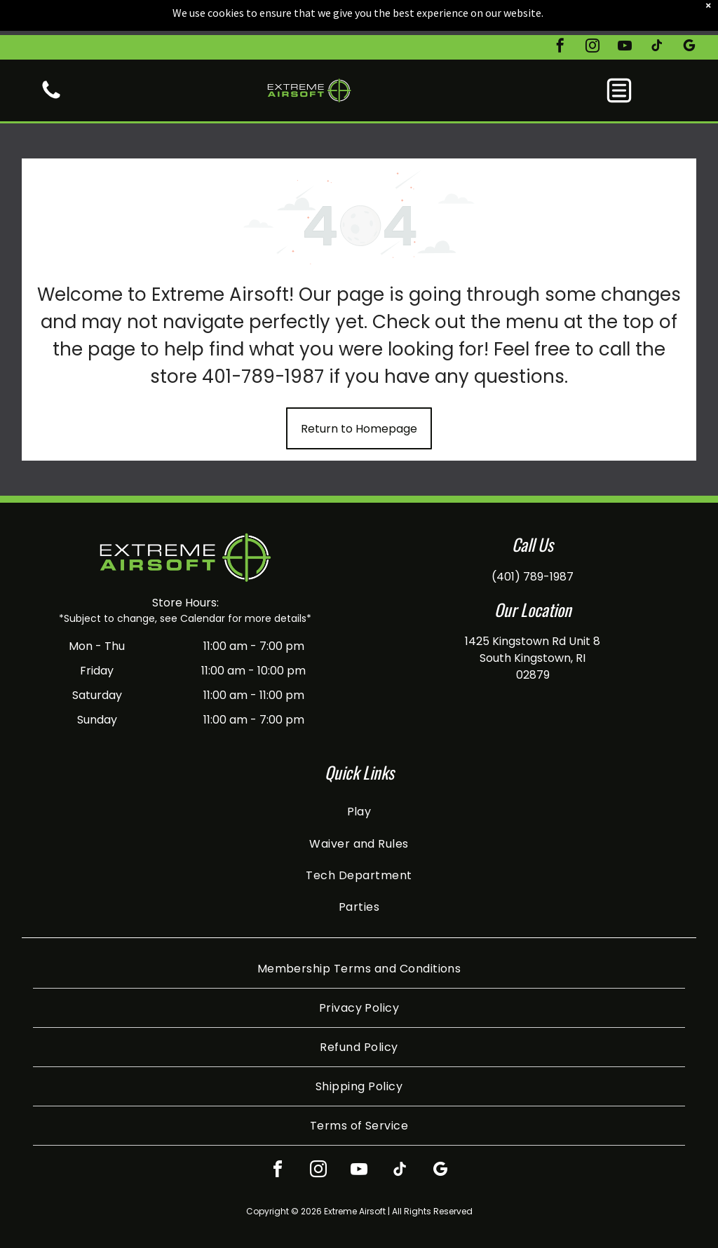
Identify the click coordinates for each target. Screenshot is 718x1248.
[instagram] (592, 12)
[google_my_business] (689, 12)
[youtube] (624, 12)
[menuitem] (359, 811)
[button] (619, 55)
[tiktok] (657, 12)
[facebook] (560, 12)
